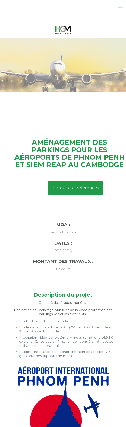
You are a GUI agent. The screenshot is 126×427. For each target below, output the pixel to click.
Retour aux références (75, 187)
